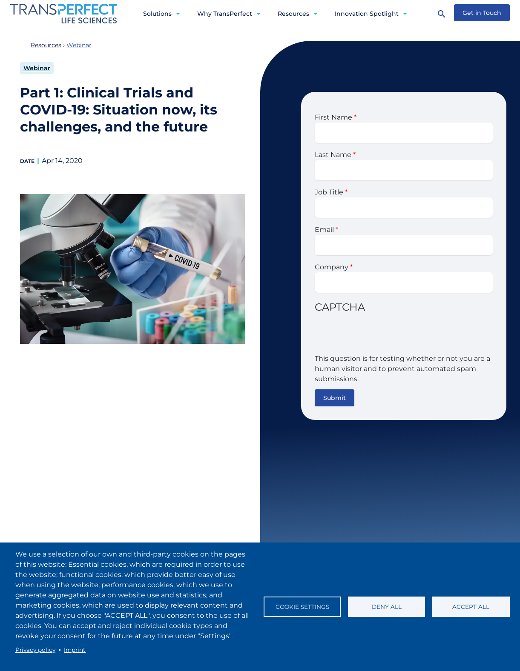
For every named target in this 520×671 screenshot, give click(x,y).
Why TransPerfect (224, 13)
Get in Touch (482, 13)
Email (324, 230)
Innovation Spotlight (367, 13)
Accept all (470, 606)
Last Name (333, 155)
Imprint (75, 649)
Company (331, 267)
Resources (293, 13)
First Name (333, 117)
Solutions (157, 13)
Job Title (329, 192)
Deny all (387, 606)
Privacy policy (35, 649)
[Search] (442, 13)
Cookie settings (302, 606)
